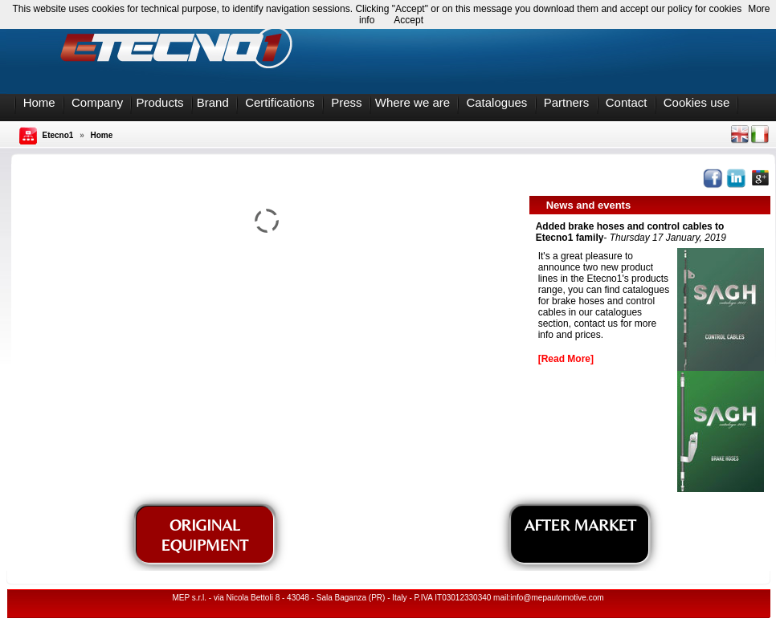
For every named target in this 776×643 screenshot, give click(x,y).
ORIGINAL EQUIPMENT (204, 534)
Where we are (412, 102)
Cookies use (697, 102)
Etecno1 (58, 135)
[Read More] (566, 358)
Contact (626, 102)
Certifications (280, 102)
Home (39, 102)
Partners (567, 102)
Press (346, 102)
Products (159, 102)
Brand (213, 102)
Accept (408, 20)
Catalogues (496, 102)
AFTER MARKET (580, 524)
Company (97, 102)
